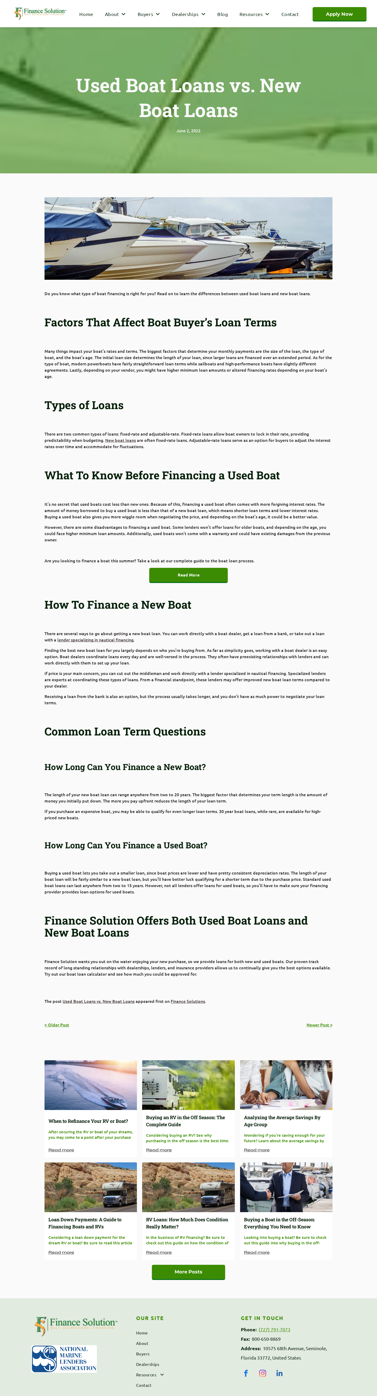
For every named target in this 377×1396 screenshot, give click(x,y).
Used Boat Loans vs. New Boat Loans (99, 1001)
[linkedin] (279, 1374)
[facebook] (246, 1374)
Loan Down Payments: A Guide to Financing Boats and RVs (84, 1223)
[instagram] (263, 1374)
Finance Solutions (188, 1001)
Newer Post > (319, 1024)
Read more (61, 1149)
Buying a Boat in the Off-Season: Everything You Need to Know (279, 1223)
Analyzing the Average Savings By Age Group (282, 1121)
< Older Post (57, 1024)
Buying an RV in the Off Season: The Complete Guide (185, 1121)
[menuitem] (85, 14)
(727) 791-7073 (274, 1329)
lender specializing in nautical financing (95, 639)
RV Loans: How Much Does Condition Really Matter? (187, 1223)
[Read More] (188, 575)
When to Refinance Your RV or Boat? (88, 1121)
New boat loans (120, 440)
